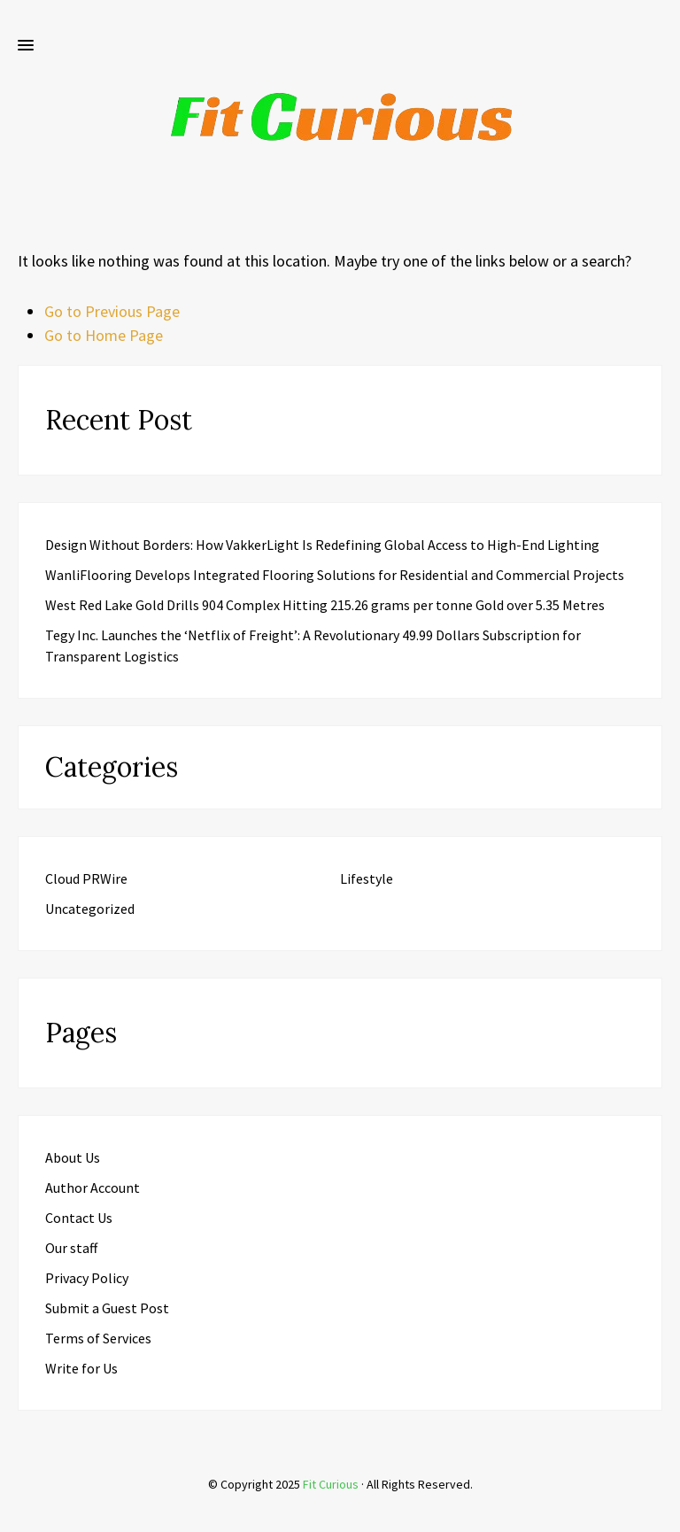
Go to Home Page (103, 335)
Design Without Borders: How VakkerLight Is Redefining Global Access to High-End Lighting (322, 544)
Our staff (71, 1248)
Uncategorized (90, 908)
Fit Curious (331, 1484)
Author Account (92, 1187)
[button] (26, 46)
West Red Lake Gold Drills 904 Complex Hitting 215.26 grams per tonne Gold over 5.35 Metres (325, 605)
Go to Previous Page (112, 311)
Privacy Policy (86, 1278)
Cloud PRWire (86, 878)
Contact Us (78, 1217)
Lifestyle (366, 878)
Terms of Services (98, 1338)
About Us (72, 1157)
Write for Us (81, 1368)
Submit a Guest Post (107, 1308)
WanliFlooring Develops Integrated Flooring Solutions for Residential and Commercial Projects (334, 575)
